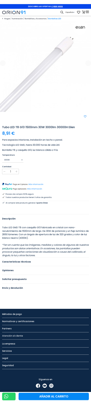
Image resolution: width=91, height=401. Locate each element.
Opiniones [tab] (8, 266)
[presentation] (3, 63)
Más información (35, 184)
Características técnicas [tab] (16, 258)
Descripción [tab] (9, 215)
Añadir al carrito (53, 396)
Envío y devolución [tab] (12, 284)
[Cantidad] (10, 171)
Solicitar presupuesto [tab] (14, 275)
